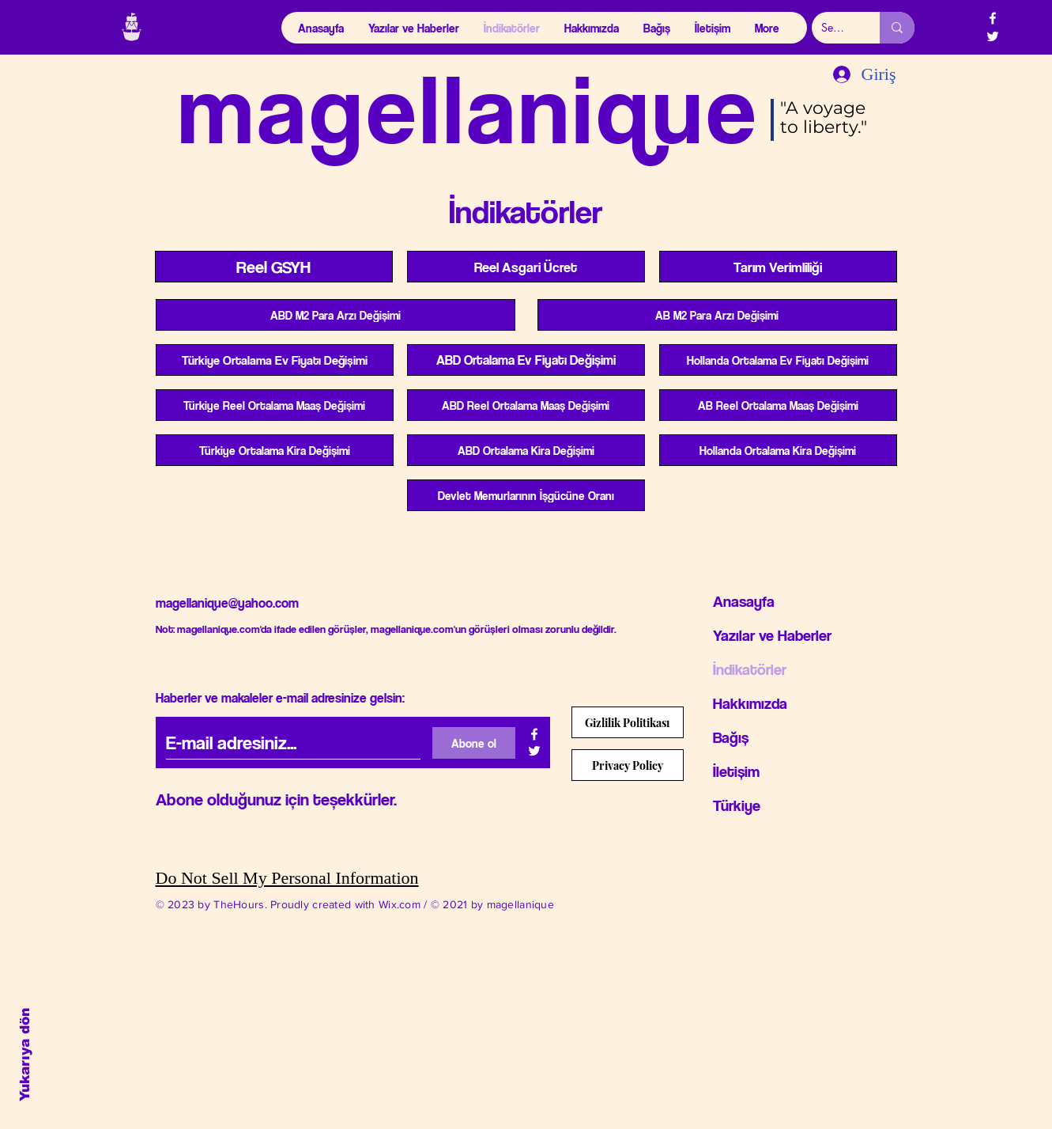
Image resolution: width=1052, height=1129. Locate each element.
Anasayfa (744, 601)
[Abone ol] (473, 743)
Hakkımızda (750, 703)
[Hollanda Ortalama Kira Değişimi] (778, 450)
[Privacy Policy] (627, 765)
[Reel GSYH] (274, 266)
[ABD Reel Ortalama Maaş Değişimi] (526, 405)
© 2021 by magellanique (492, 904)
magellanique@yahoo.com (227, 603)
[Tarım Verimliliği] (778, 266)
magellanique (469, 107)
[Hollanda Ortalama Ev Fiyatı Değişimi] (778, 360)
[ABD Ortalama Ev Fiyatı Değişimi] (526, 360)
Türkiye (736, 805)
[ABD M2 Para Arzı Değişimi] (335, 315)
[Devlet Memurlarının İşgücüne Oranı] (526, 495)
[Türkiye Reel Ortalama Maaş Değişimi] (275, 405)
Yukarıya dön (24, 1054)
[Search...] (834, 28)
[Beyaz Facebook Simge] (993, 18)
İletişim (736, 771)
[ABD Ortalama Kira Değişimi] (526, 450)
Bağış (730, 737)
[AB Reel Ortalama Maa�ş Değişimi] (778, 405)
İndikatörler (749, 669)
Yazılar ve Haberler (772, 635)
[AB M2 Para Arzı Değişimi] (717, 315)
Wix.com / (405, 904)
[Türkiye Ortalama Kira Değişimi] (275, 450)
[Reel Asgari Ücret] (526, 266)
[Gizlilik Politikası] (627, 722)
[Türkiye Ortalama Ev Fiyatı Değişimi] (275, 360)
